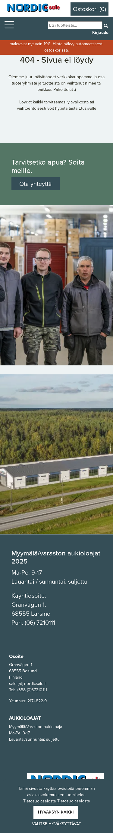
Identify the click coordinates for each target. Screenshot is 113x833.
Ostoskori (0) (89, 8)
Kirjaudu (100, 32)
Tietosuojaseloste (73, 801)
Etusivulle (87, 108)
